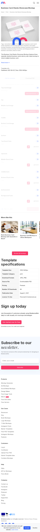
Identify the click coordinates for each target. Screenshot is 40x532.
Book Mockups (6, 418)
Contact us (4, 484)
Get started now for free (11, 322)
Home (2, 12)
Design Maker (5, 391)
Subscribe (20, 367)
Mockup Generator (7, 383)
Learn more (14, 529)
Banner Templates (6, 429)
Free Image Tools (6, 394)
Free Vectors (5, 402)
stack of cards (17, 50)
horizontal (7, 44)
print (7, 12)
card (35, 44)
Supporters (4, 498)
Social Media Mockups (8, 388)
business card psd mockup (9, 49)
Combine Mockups (7, 458)
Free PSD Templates (7, 431)
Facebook (4, 487)
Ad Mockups (5, 386)
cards (2, 45)
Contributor (4, 450)
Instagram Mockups (7, 434)
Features (4, 437)
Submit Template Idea (8, 455)
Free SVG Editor (6, 399)
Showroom (4, 412)
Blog (2, 500)
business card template (32, 47)
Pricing (3, 503)
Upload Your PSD (6, 453)
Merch (5, 397)
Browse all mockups (20, 253)
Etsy (2, 415)
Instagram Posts (6, 426)
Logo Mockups (6, 421)
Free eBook (4, 474)
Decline (35, 528)
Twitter (3, 495)
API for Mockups (6, 471)
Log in (3, 447)
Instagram (4, 489)
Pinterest (4, 492)
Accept (27, 528)
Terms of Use (28, 519)
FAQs (2, 468)
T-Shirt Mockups (6, 423)
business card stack (6, 50)
